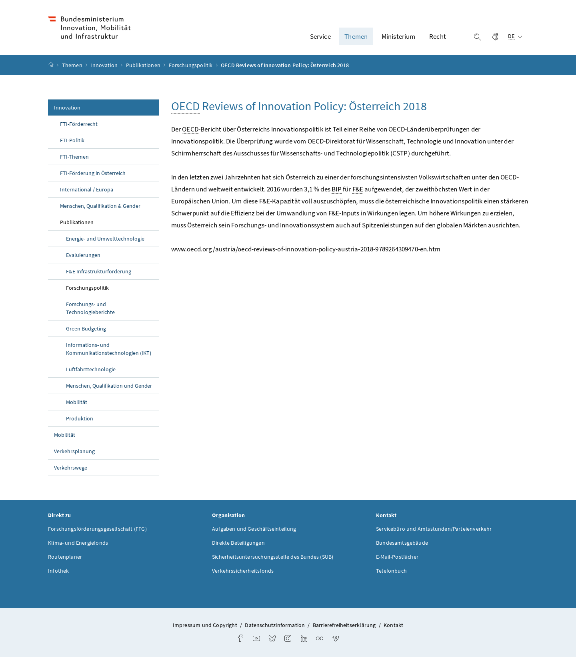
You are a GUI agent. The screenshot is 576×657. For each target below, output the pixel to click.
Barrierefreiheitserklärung (344, 625)
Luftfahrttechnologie (91, 369)
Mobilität (76, 402)
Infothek (58, 570)
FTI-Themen (74, 156)
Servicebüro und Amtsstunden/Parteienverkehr (434, 528)
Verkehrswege (70, 467)
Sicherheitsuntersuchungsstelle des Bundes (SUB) (272, 556)
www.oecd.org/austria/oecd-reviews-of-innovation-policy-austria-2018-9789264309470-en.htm (306, 249)
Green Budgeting (86, 328)
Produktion (79, 418)
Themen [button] (356, 36)
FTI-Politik (72, 140)
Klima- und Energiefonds (78, 542)
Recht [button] (437, 36)
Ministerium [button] (399, 36)
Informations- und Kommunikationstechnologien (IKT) (108, 348)
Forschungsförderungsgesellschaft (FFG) (97, 528)
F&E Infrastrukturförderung (98, 271)
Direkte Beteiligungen (238, 542)
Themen (73, 65)
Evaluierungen (83, 255)
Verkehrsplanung (74, 451)
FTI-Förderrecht (79, 123)
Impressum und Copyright (205, 625)
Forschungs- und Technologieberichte (90, 308)
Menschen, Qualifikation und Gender (109, 385)
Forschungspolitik (191, 65)
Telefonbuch (391, 570)
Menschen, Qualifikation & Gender (100, 205)
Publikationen (144, 65)
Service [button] (320, 36)
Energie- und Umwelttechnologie (105, 238)
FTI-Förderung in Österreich (93, 173)
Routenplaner (65, 556)
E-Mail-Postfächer (397, 556)
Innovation (104, 65)
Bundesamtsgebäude (402, 542)
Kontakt (393, 625)
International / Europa (86, 189)
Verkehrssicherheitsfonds (243, 570)
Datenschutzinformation (275, 625)
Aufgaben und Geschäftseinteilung (254, 528)
